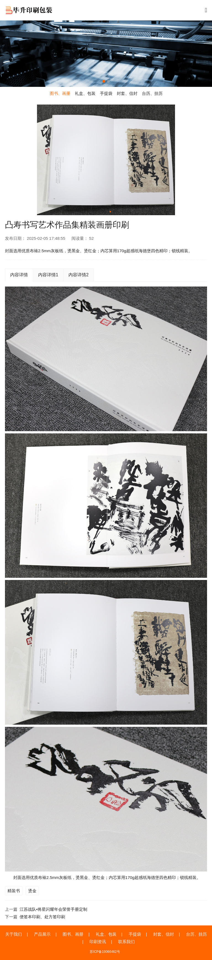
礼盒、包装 (106, 934)
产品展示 (42, 934)
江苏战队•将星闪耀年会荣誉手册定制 (53, 909)
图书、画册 (73, 934)
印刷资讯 (97, 941)
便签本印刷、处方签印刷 (42, 916)
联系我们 (126, 941)
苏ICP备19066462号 (105, 952)
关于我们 (13, 934)
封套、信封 (163, 934)
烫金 (32, 890)
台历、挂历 (196, 934)
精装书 (13, 890)
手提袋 (135, 934)
